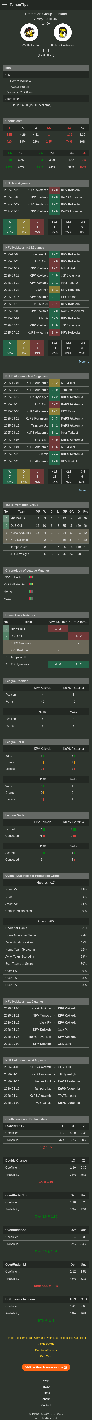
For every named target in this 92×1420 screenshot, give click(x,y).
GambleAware (46, 1343)
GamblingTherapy (46, 1350)
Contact (46, 1405)
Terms (46, 1392)
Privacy (45, 1386)
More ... (84, 361)
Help (46, 1380)
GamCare (46, 1356)
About (45, 1398)
